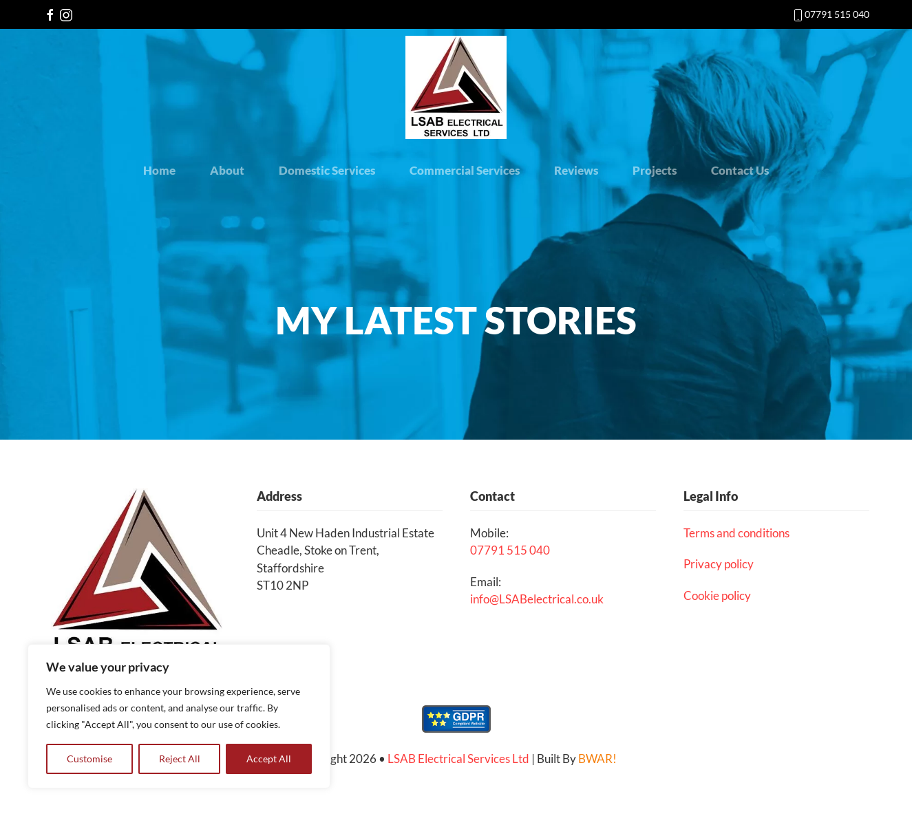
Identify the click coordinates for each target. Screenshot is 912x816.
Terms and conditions (736, 533)
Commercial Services (465, 170)
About (227, 170)
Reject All (179, 758)
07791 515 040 (837, 14)
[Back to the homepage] (456, 87)
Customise (89, 758)
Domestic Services (327, 170)
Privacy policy (718, 564)
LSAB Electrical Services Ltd (458, 758)
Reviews (576, 170)
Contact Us (740, 170)
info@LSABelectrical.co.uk (537, 599)
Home (159, 170)
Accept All (268, 758)
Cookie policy (717, 595)
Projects (655, 170)
